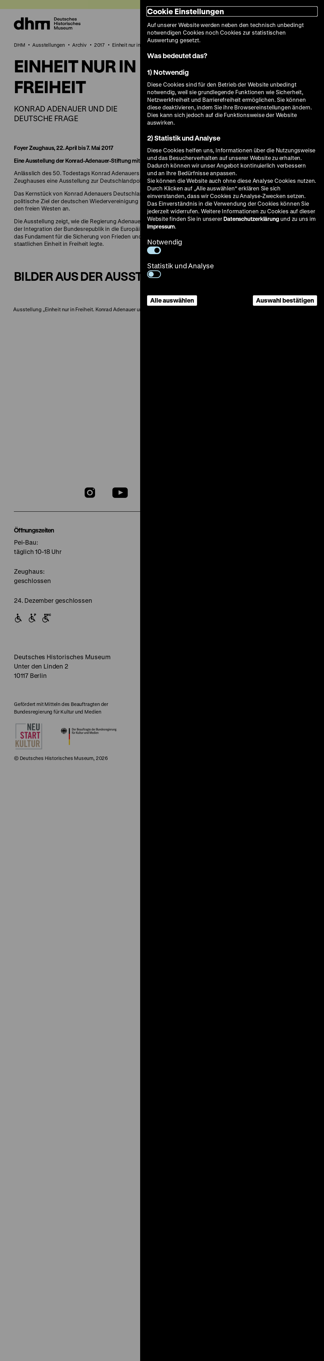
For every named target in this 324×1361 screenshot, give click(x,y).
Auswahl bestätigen (285, 300)
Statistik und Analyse (180, 269)
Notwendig (164, 245)
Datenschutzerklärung (251, 218)
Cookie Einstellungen (185, 11)
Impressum (161, 226)
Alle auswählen (172, 300)
